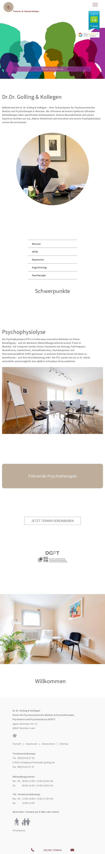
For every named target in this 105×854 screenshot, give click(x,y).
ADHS (35, 251)
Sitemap (63, 744)
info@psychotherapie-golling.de (38, 762)
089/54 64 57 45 (26, 758)
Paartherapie (39, 275)
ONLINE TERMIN (52, 850)
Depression (38, 259)
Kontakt (17, 744)
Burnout (36, 243)
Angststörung (39, 267)
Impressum (32, 744)
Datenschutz (48, 744)
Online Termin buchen (52, 69)
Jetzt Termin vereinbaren (52, 521)
